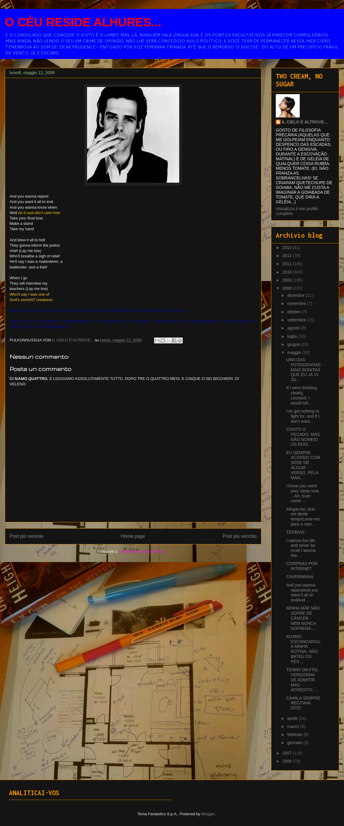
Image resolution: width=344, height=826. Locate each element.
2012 (287, 255)
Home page (133, 536)
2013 (287, 247)
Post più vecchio (240, 536)
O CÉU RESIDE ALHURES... (83, 22)
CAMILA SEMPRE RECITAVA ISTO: (303, 703)
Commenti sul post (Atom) (141, 551)
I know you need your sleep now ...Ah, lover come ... (302, 493)
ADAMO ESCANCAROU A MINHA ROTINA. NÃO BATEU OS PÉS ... (303, 649)
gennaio (295, 742)
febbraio (295, 734)
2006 (287, 761)
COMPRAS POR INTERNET (302, 566)
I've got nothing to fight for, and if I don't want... (302, 416)
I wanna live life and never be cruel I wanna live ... (301, 548)
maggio (294, 352)
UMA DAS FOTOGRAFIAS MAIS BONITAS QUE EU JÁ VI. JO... (303, 369)
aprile (293, 718)
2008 (287, 288)
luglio (292, 336)
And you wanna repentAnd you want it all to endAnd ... (302, 592)
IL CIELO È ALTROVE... (305, 122)
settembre (297, 319)
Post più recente (26, 536)
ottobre (294, 311)
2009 (287, 280)
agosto (294, 328)
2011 (287, 263)
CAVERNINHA (299, 576)
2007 (287, 753)
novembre (297, 303)
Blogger (207, 814)
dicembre (296, 295)
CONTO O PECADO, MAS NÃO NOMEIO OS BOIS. (303, 437)
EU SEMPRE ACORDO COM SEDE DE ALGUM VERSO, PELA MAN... (303, 465)
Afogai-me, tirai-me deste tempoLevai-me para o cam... (303, 516)
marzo (293, 726)
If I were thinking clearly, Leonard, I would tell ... (301, 395)
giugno (294, 344)
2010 (287, 272)
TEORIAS (295, 532)
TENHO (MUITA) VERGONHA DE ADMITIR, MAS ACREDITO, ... (302, 679)
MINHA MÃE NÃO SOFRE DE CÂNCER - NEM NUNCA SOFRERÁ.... (303, 618)
